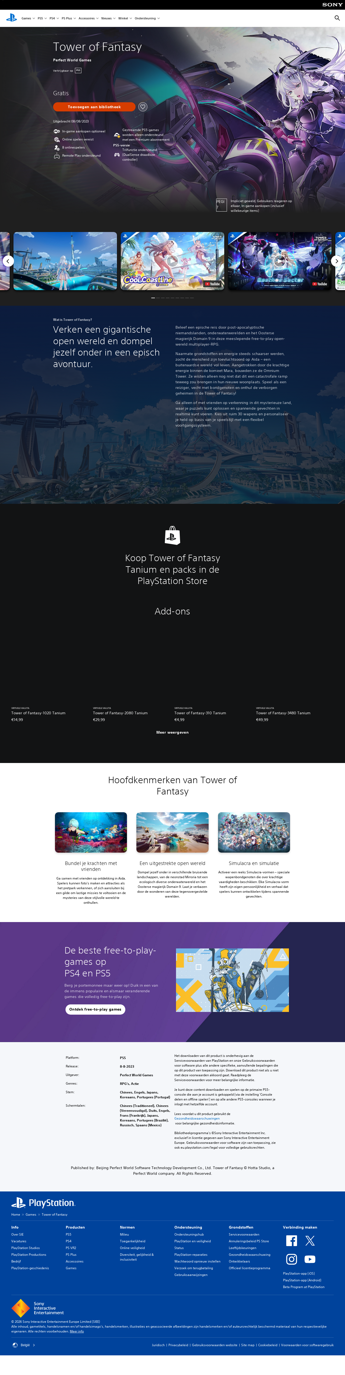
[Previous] (8, 261)
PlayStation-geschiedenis (30, 1268)
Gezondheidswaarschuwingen (197, 1118)
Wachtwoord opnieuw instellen (197, 1261)
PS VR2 (71, 1248)
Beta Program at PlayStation (304, 1287)
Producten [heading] (75, 1227)
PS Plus (67, 18)
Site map (247, 1345)
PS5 (40, 18)
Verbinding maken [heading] (300, 1227)
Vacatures (18, 1241)
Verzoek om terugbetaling (193, 1268)
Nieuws (106, 18)
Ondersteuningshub (189, 1234)
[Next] (336, 261)
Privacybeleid (178, 1345)
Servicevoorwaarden (244, 1234)
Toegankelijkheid (132, 1241)
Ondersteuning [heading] (188, 1227)
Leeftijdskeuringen (242, 1248)
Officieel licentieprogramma (249, 1268)
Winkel (123, 18)
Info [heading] (15, 1227)
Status (179, 1248)
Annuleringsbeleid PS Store (249, 1241)
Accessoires (87, 18)
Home (15, 1214)
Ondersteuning (145, 18)
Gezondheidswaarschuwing (249, 1254)
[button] (172, 261)
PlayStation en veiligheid (192, 1241)
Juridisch (158, 1345)
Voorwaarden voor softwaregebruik (307, 1345)
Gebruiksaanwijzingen (191, 1274)
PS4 (52, 18)
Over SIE (17, 1234)
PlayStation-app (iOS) (299, 1273)
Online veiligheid (132, 1248)
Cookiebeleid (267, 1345)
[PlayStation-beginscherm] (11, 18)
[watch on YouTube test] (212, 283)
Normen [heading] (127, 1227)
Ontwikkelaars (239, 1261)
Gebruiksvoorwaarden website (214, 1345)
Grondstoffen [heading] (241, 1227)
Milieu (124, 1234)
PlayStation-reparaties (191, 1254)
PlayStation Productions (28, 1254)
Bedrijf (16, 1261)
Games (26, 18)
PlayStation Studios (25, 1248)
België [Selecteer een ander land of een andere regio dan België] (23, 1345)
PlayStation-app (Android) (302, 1280)
